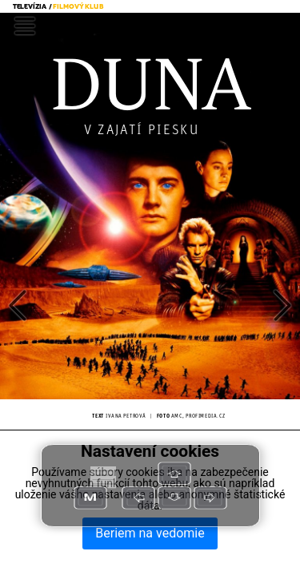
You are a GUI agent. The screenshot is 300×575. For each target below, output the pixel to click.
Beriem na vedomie (149, 533)
